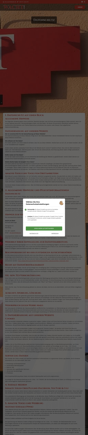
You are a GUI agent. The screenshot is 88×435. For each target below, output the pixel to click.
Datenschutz (34, 233)
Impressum (54, 233)
